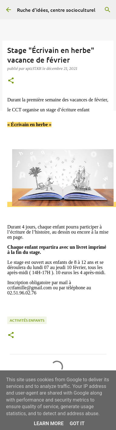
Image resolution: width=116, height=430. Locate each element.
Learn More (49, 423)
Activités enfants (27, 320)
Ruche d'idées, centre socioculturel (56, 9)
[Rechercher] (107, 9)
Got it (77, 423)
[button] (11, 81)
